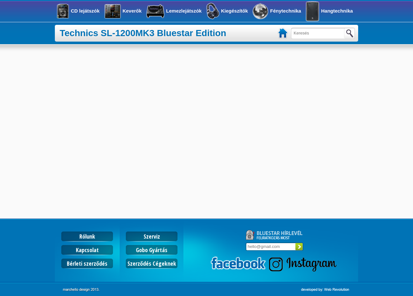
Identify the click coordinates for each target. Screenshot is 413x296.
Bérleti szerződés (87, 263)
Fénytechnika (285, 11)
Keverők (132, 11)
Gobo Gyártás (151, 250)
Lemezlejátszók (184, 11)
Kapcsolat (87, 250)
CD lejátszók (85, 11)
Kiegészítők (234, 11)
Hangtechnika (337, 11)
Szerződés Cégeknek (151, 263)
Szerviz (152, 236)
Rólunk (87, 236)
